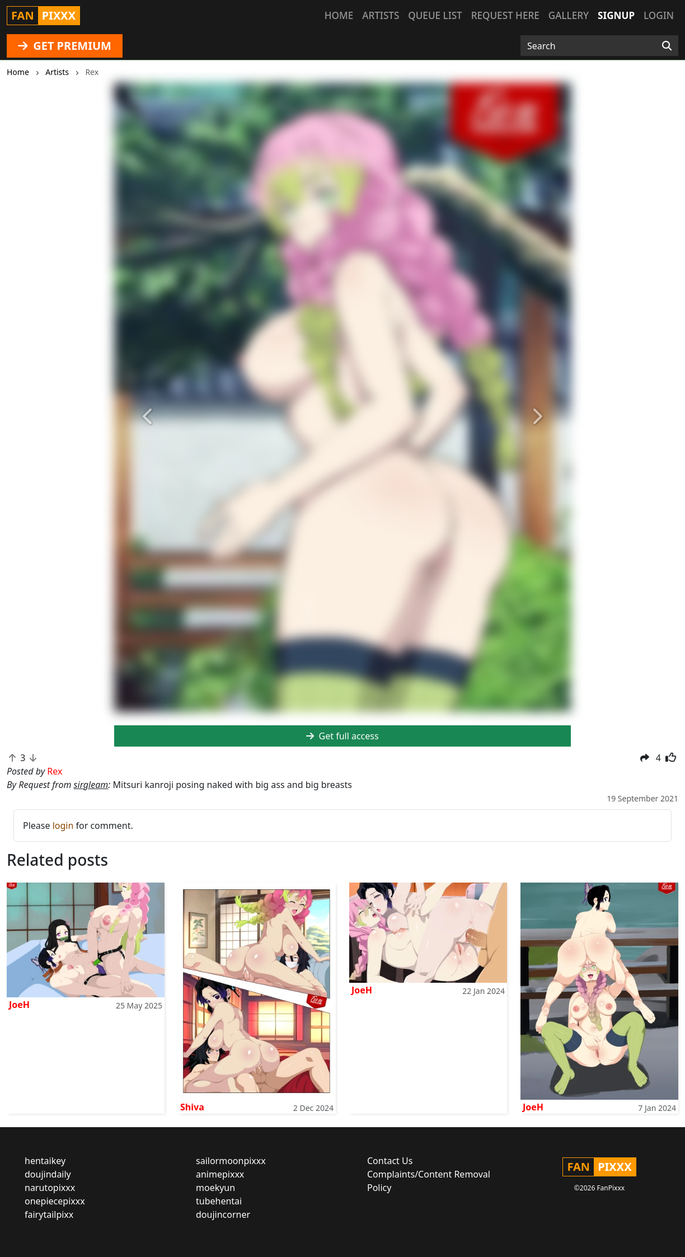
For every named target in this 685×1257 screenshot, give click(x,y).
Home (339, 15)
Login (659, 15)
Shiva (192, 1107)
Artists (380, 15)
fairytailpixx (49, 1214)
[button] (148, 417)
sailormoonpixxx (231, 1161)
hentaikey (45, 1161)
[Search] (666, 46)
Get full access (342, 736)
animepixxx (220, 1174)
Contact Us (389, 1161)
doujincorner (223, 1214)
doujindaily (48, 1174)
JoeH (19, 1004)
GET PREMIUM (64, 45)
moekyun (215, 1187)
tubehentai (219, 1201)
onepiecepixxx (55, 1201)
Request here (505, 15)
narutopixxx (50, 1187)
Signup (616, 15)
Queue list (435, 15)
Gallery (568, 15)
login (63, 825)
